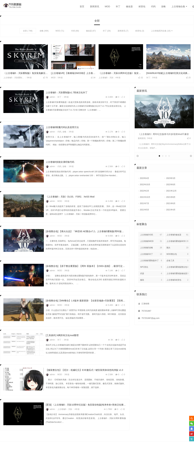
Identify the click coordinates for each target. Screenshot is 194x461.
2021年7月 (144, 212)
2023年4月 (144, 187)
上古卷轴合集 (178, 6)
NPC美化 (151, 276)
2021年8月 (170, 206)
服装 (151, 289)
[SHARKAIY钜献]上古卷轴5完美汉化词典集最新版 (168, 73)
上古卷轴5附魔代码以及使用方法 (62, 136)
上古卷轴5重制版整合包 (177, 276)
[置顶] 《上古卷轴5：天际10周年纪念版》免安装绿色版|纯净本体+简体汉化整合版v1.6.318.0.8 (86, 413)
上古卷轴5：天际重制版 (13, 78)
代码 (153, 6)
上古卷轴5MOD (151, 250)
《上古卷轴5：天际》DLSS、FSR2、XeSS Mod (70, 205)
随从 (177, 256)
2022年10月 (145, 193)
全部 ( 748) (27, 31)
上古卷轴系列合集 (159, 31)
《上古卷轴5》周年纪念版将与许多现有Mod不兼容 (163, 134)
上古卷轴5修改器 (177, 244)
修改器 (129, 6)
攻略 (163, 6)
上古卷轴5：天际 (106, 78)
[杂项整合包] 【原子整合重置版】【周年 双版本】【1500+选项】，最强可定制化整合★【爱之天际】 (86, 275)
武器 (151, 282)
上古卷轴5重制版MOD (177, 250)
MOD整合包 (177, 263)
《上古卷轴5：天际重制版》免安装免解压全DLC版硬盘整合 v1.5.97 (25, 73)
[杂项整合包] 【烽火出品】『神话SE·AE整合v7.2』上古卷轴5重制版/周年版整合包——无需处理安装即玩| (86, 240)
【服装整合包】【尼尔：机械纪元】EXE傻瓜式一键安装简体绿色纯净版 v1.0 (84, 379)
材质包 (142, 6)
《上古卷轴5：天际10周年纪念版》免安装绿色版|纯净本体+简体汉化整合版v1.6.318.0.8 (121, 73)
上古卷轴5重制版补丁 (151, 269)
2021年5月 (144, 218)
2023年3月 (170, 187)
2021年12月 (171, 200)
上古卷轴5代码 (151, 244)
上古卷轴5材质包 (177, 289)
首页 (82, 6)
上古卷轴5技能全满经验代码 (60, 171)
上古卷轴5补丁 (151, 263)
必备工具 (177, 269)
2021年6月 (170, 212)
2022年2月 (144, 200)
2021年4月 (170, 218)
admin (50, 97)
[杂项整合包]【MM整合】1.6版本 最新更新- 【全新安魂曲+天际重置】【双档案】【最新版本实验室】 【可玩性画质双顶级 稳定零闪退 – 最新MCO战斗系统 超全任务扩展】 (86, 309)
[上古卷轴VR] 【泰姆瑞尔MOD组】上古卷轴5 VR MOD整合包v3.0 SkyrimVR (73, 73)
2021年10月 (145, 206)
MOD (107, 6)
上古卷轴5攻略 (151, 256)
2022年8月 (170, 193)
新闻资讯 (94, 6)
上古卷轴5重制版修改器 (177, 282)
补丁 (118, 6)
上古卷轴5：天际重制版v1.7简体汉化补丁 (66, 92)
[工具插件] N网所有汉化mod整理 (62, 344)
